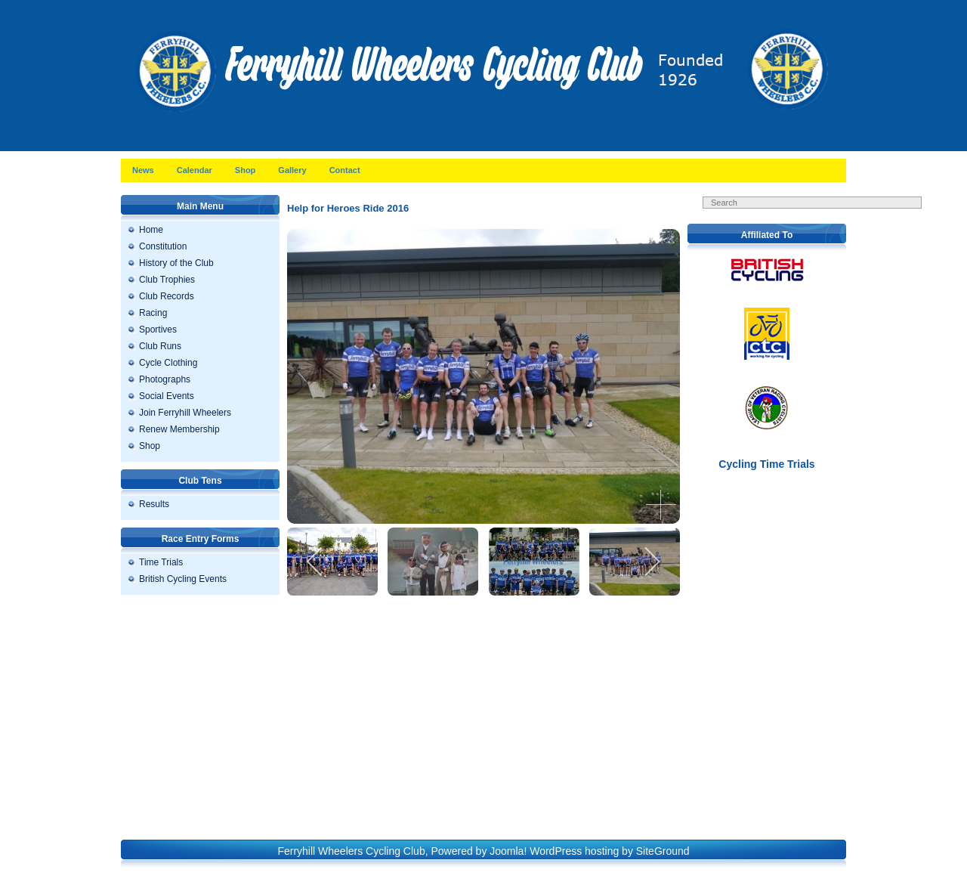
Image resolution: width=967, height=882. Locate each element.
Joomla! (508, 851)
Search (823, 217)
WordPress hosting (574, 851)
